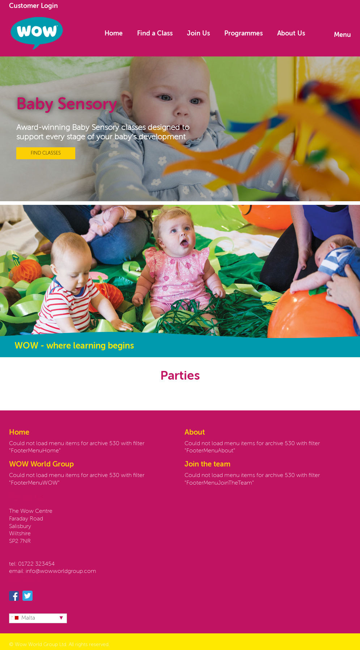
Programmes (243, 33)
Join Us (198, 33)
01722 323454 (36, 564)
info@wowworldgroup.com (61, 571)
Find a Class (155, 33)
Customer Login (33, 6)
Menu (342, 35)
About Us (291, 33)
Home (114, 33)
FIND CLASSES (46, 153)
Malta (23, 618)
